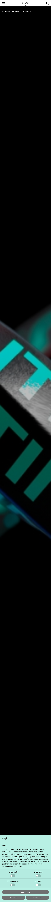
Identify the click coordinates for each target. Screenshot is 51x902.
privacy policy (12, 861)
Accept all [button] (37, 897)
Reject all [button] (13, 897)
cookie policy (19, 857)
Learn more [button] (25, 892)
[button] (48, 838)
